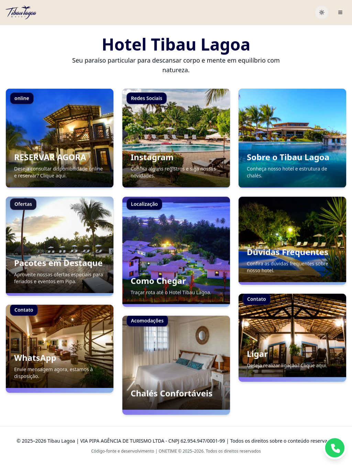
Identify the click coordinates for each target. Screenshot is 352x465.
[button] (60, 138)
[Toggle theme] (322, 12)
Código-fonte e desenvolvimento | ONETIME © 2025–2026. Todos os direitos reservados (176, 451)
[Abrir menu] (340, 12)
